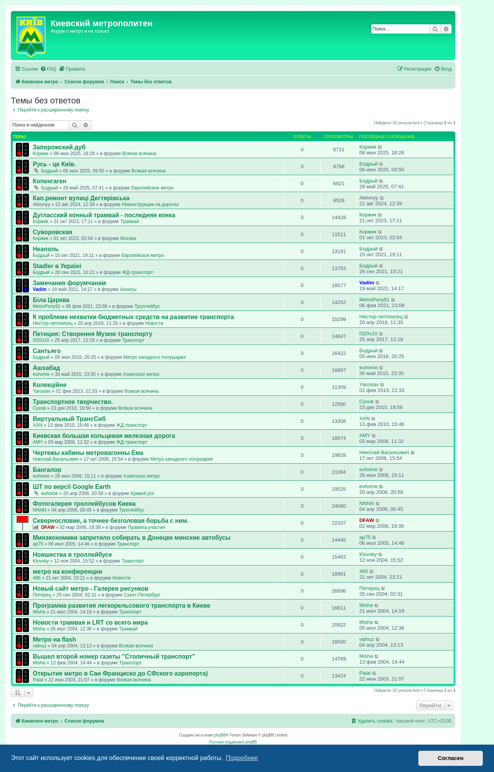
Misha (39, 612)
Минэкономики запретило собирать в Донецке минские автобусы (132, 537)
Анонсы (128, 289)
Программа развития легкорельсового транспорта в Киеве (121, 605)
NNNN (39, 510)
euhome (41, 374)
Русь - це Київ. (54, 164)
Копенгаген (49, 181)
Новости (154, 323)
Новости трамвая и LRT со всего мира (90, 622)
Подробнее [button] (242, 758)
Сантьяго (47, 351)
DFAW (47, 527)
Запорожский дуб (59, 147)
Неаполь (46, 249)
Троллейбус (147, 306)
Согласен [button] (451, 758)
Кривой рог (142, 493)
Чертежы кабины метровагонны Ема (88, 452)
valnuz (39, 646)
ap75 (38, 544)
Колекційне (49, 385)
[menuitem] (48, 69)
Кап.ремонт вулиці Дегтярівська (81, 198)
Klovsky (41, 561)
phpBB (220, 735)
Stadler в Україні (57, 266)
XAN (37, 425)
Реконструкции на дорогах (150, 204)
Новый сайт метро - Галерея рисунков (91, 588)
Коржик (41, 153)
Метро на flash (54, 639)
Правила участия (146, 527)
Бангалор (47, 469)
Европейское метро (152, 188)
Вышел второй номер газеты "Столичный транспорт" (114, 656)
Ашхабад (46, 368)
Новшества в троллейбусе (72, 554)
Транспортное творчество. (73, 402)
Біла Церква (51, 300)
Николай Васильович (55, 459)
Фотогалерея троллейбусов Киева (84, 503)
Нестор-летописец (53, 323)
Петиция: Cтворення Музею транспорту (92, 334)
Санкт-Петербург (142, 595)
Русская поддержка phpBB (233, 742)
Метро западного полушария (154, 357)
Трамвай (129, 221)
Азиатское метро (141, 374)
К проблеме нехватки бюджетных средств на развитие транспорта (133, 317)
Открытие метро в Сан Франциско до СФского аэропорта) (120, 673)
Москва (128, 238)
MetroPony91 (47, 306)
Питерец (42, 595)
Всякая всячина (139, 153)
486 (37, 578)
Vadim (40, 289)
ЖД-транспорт (137, 272)
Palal (38, 679)
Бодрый (49, 171)
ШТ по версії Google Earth (72, 486)
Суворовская (52, 232)
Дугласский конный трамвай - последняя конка (104, 215)
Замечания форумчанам (69, 283)
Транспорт (133, 340)
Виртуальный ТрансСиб (69, 419)
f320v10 (41, 340)
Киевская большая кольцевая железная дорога (104, 435)
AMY (38, 442)
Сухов (39, 408)
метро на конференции (67, 571)
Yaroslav (42, 391)
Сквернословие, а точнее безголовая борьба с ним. (111, 520)
